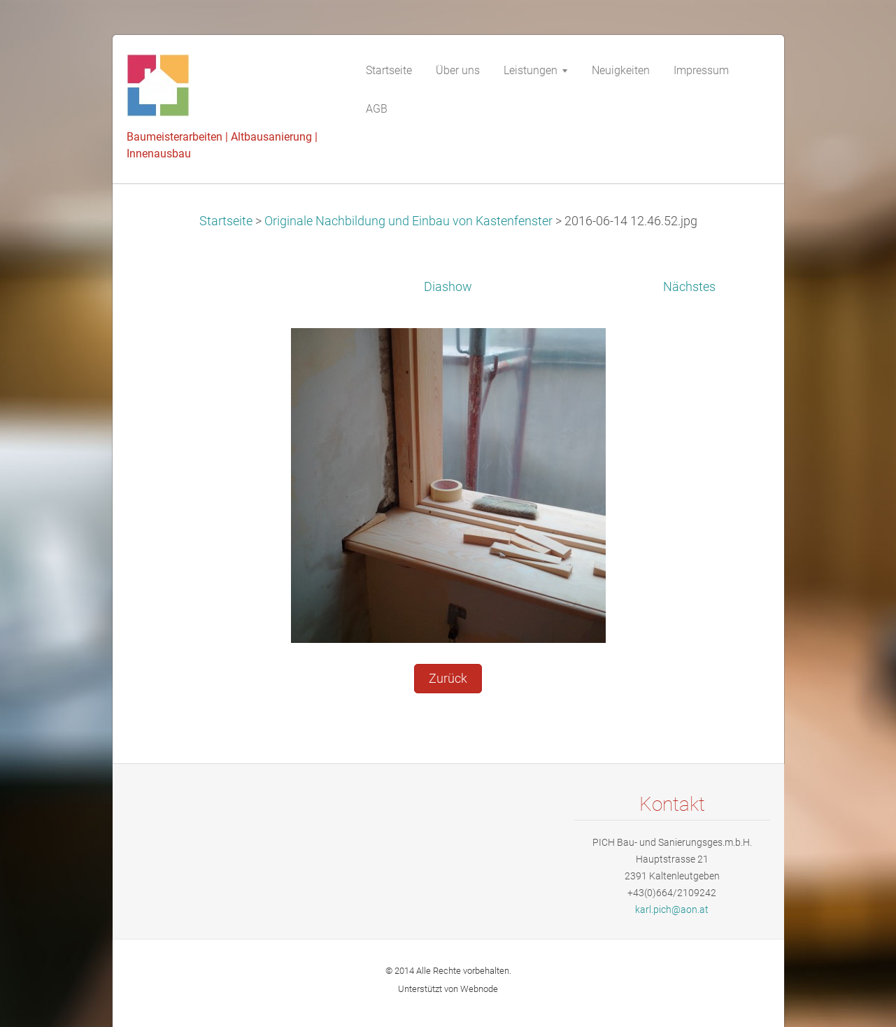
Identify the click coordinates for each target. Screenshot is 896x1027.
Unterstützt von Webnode (448, 989)
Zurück (448, 679)
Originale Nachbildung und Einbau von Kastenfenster (408, 221)
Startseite (226, 221)
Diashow (448, 287)
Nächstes (689, 287)
